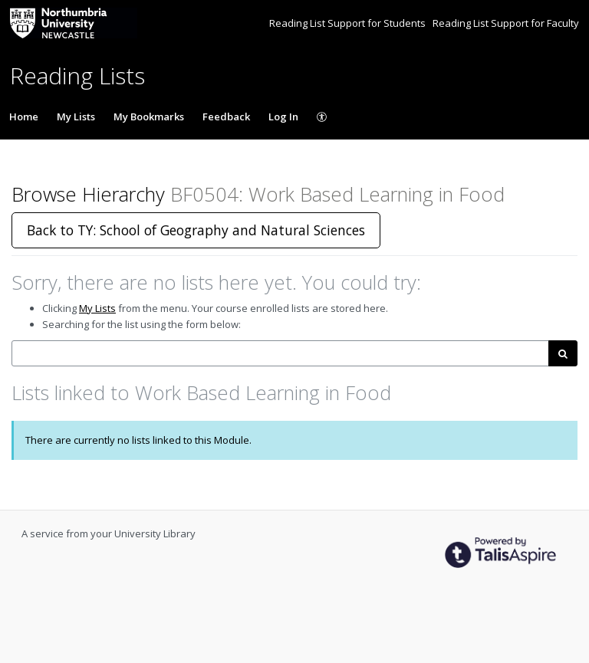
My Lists (76, 116)
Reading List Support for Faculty (506, 23)
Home (23, 116)
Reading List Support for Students (348, 23)
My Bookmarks (149, 116)
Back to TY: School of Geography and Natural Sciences (196, 230)
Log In (283, 116)
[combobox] (280, 353)
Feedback (226, 116)
